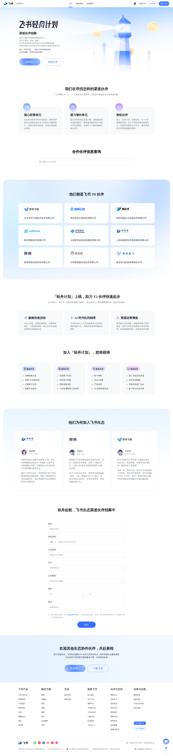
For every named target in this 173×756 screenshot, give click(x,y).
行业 (50, 563)
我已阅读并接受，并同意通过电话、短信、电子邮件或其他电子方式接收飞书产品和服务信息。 (88, 616)
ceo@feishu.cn (149, 743)
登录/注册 (163, 4)
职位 (50, 602)
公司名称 (52, 550)
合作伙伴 (19, 3)
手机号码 (52, 537)
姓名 (50, 524)
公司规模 (52, 576)
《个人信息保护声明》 (71, 615)
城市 (50, 589)
